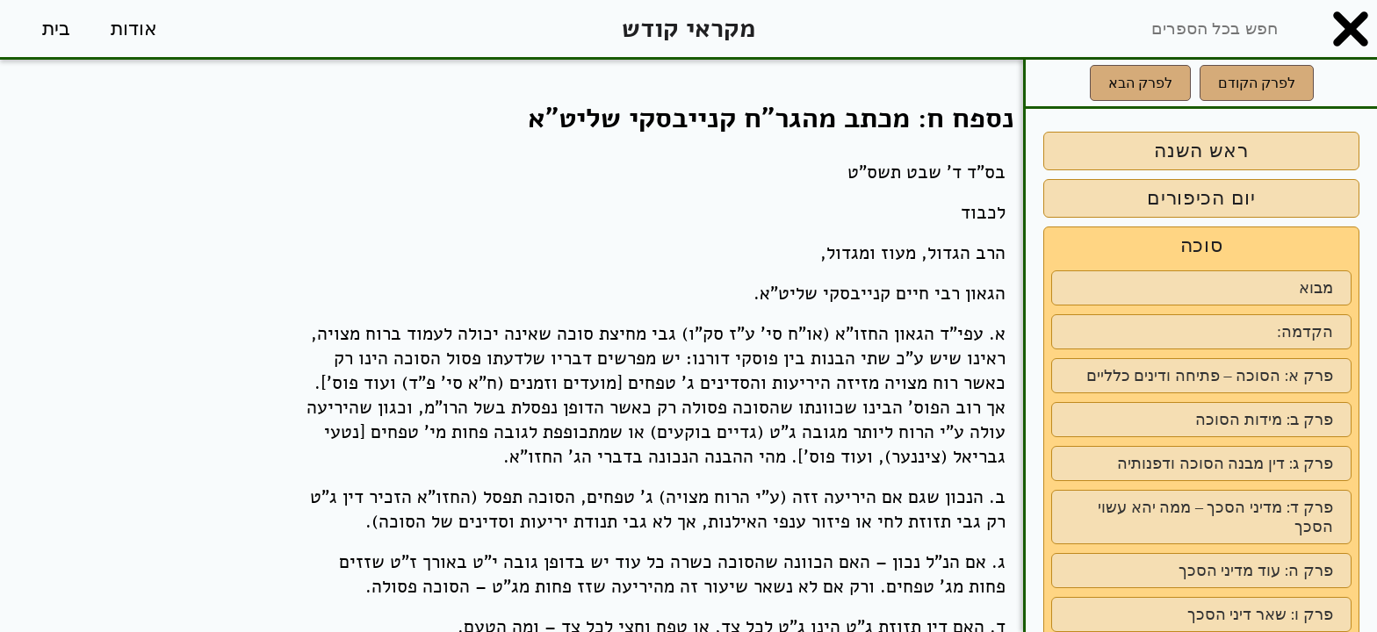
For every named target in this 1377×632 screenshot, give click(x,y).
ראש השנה (1201, 151)
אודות (134, 29)
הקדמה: (1305, 332)
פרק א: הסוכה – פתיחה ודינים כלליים (1209, 375)
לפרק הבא (1140, 82)
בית (56, 29)
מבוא (1316, 288)
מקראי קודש (688, 28)
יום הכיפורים (1201, 198)
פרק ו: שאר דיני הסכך (1260, 614)
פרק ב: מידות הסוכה (1264, 419)
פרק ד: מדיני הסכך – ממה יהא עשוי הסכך (1215, 517)
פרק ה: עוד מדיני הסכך (1256, 570)
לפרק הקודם (1256, 82)
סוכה (1201, 245)
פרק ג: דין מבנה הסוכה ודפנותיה (1225, 463)
